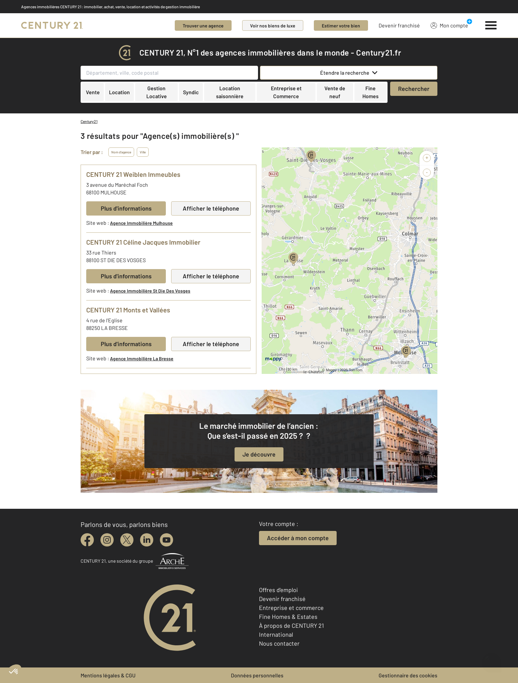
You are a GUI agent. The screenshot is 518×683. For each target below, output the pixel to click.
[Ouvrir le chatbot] (491, 659)
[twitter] (126, 539)
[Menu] (491, 25)
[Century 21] (52, 25)
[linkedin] (146, 539)
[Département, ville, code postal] (169, 73)
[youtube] (166, 539)
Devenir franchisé (399, 25)
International (276, 634)
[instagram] (107, 539)
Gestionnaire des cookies (408, 675)
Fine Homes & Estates (288, 616)
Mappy (331, 370)
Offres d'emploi (278, 589)
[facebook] (87, 539)
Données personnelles (257, 675)
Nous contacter (279, 643)
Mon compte (449, 25)
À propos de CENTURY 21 (291, 625)
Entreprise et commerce (291, 607)
